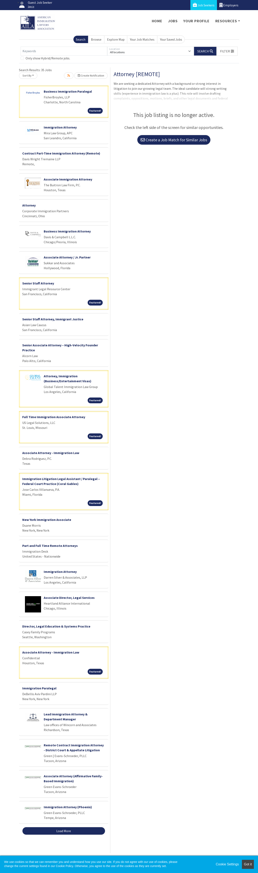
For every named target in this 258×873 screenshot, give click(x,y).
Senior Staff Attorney (38, 283)
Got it (248, 864)
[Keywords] (64, 51)
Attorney (29, 205)
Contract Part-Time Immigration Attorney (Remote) (61, 153)
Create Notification (91, 75)
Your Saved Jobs (171, 39)
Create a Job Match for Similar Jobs (174, 139)
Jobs (173, 21)
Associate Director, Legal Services (69, 598)
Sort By (27, 75)
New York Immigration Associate (46, 520)
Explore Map (116, 39)
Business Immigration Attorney (67, 231)
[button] (227, 51)
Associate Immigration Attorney (68, 179)
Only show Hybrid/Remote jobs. (48, 58)
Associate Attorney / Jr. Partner (67, 257)
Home (157, 21)
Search (80, 39)
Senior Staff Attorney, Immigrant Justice (52, 319)
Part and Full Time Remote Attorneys (50, 546)
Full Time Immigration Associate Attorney (53, 417)
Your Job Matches (142, 39)
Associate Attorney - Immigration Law (50, 453)
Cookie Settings (227, 864)
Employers (228, 5)
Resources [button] (226, 21)
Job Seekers (203, 5)
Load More (63, 831)
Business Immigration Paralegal (68, 91)
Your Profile (196, 21)
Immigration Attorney (60, 127)
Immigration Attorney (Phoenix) (68, 807)
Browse (96, 39)
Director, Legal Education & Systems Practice (56, 626)
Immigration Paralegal (39, 688)
